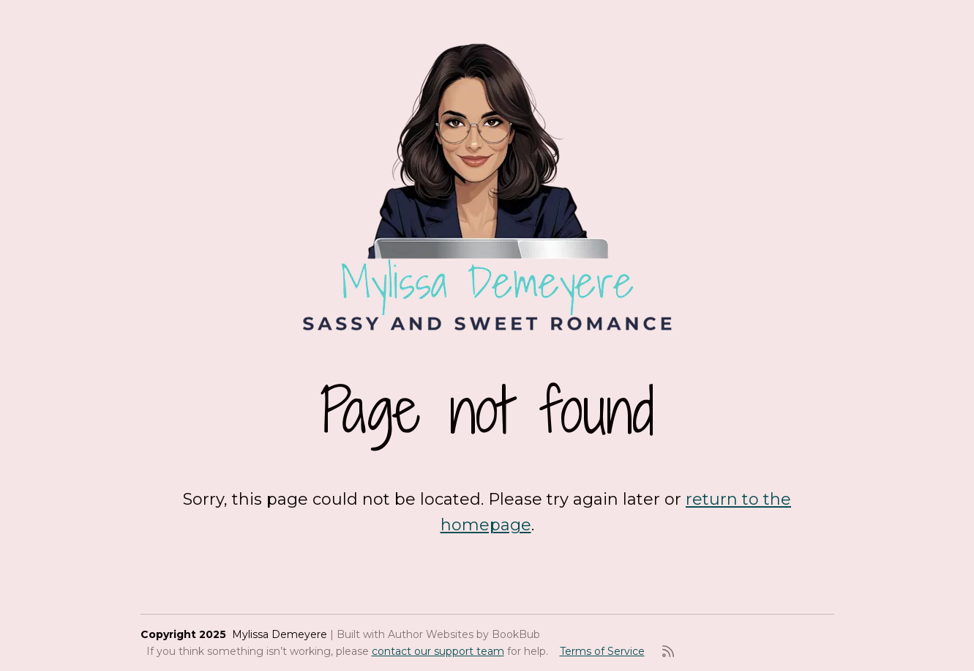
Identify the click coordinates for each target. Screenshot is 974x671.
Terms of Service (602, 651)
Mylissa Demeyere (279, 634)
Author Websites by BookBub (464, 634)
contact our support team (438, 651)
